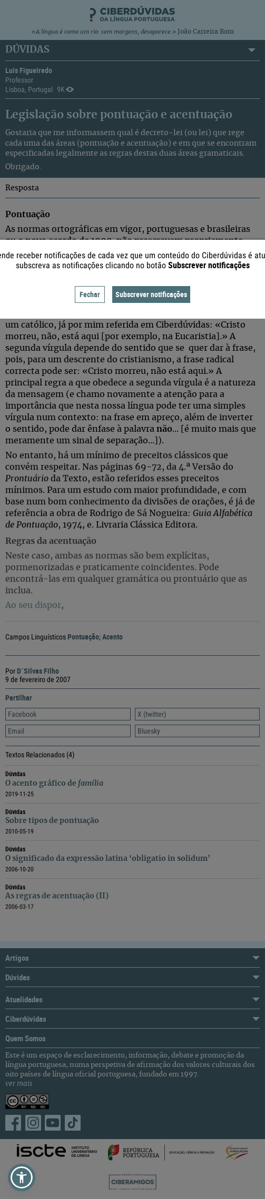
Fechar (90, 294)
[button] (22, 1177)
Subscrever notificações (151, 294)
